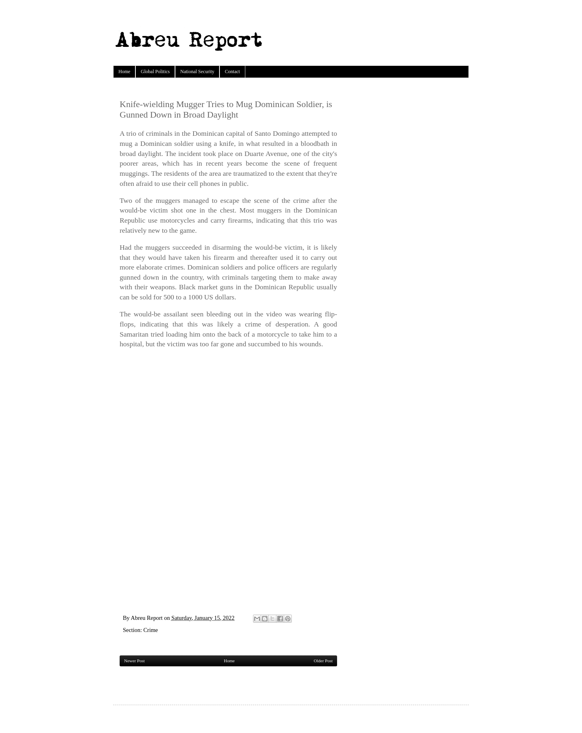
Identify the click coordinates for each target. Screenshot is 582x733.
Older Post (323, 660)
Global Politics (155, 71)
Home (124, 71)
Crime (150, 630)
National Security (197, 71)
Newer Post (134, 660)
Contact (232, 71)
